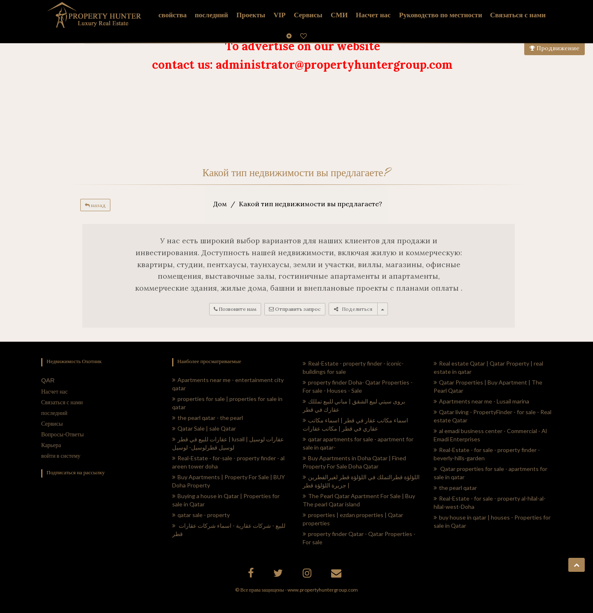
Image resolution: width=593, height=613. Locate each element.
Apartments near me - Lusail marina (481, 401)
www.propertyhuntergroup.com (322, 590)
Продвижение (554, 48)
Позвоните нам (235, 309)
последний (54, 412)
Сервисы (308, 15)
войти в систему (60, 455)
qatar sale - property (201, 514)
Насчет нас (54, 391)
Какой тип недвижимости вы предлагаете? (310, 204)
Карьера (51, 444)
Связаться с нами (62, 402)
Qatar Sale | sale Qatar (204, 428)
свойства (173, 15)
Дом (220, 204)
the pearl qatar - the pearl (207, 417)
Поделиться (353, 309)
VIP (279, 15)
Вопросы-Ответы (62, 434)
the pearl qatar (455, 487)
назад (95, 205)
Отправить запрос (295, 309)
